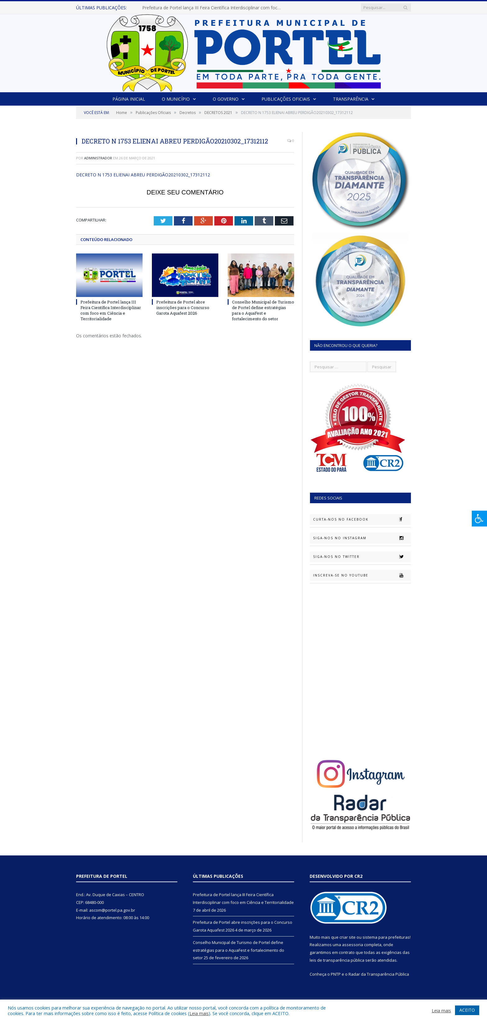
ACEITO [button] (467, 1010)
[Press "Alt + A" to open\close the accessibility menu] (479, 518)
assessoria (352, 944)
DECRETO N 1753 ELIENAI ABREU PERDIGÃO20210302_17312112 (143, 175)
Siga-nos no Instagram (362, 538)
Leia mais (199, 1013)
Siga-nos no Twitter (362, 556)
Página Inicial (128, 99)
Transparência (350, 99)
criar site (347, 937)
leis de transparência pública (337, 960)
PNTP (336, 974)
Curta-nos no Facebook (362, 519)
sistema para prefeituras (386, 937)
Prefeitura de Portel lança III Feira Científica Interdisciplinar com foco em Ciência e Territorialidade (213, 8)
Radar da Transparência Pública (378, 974)
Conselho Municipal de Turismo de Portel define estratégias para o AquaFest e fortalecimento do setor (263, 310)
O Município (176, 99)
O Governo (226, 99)
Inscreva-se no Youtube (362, 575)
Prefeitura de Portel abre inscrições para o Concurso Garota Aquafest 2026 (182, 307)
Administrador (98, 158)
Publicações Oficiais (286, 99)
